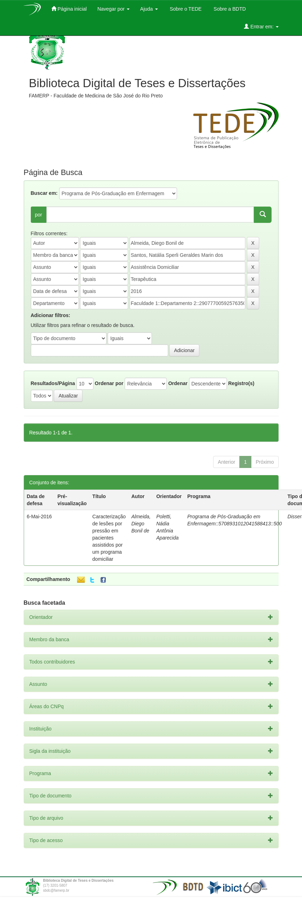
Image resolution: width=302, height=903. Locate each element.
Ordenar (177, 383)
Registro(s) (241, 383)
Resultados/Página (53, 383)
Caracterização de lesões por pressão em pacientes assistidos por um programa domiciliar (109, 538)
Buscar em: (44, 193)
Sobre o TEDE (185, 9)
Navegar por (113, 9)
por (38, 215)
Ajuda (149, 9)
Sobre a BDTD (229, 9)
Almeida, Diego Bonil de (140, 524)
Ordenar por (109, 383)
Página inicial (69, 9)
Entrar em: (261, 26)
